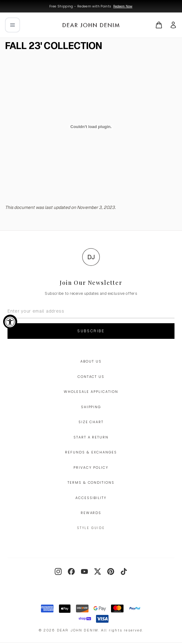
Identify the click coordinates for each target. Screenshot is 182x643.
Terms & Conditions (91, 482)
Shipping (91, 406)
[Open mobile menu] (12, 24)
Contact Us (91, 376)
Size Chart (91, 421)
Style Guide (91, 528)
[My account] (173, 25)
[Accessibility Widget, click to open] (10, 321)
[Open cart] (159, 25)
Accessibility (91, 497)
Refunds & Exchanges (91, 452)
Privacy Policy (91, 467)
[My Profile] (173, 25)
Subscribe (91, 331)
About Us (91, 361)
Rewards (91, 512)
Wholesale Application (91, 391)
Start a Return (91, 437)
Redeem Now (122, 6)
